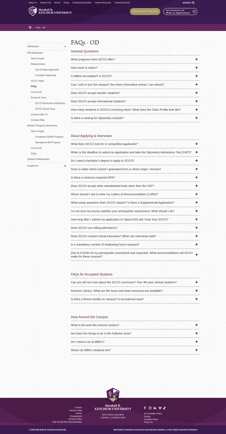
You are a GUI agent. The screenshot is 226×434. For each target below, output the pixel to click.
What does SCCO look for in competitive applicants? (104, 144)
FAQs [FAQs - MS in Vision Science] (34, 153)
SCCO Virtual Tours (45, 109)
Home (30, 27)
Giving (66, 2)
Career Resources (103, 2)
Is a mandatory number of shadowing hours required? (105, 244)
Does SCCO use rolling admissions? (94, 227)
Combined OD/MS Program (49, 137)
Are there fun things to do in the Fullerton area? (101, 333)
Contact (78, 407)
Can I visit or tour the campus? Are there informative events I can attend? (117, 84)
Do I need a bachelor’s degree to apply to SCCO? (102, 160)
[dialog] (217, 425)
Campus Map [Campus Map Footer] (75, 410)
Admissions (33, 46)
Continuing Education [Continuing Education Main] (82, 2)
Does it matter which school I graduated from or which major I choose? (116, 169)
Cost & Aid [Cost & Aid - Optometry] (36, 92)
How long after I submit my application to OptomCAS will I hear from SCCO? (120, 219)
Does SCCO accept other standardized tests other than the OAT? (112, 185)
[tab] (135, 59)
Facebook (145, 408)
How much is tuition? (84, 67)
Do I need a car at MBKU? (87, 341)
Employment (76, 416)
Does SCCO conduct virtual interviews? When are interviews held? (113, 236)
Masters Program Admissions (42, 125)
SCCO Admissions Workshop (50, 103)
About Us (33, 2)
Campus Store (151, 419)
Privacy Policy (75, 419)
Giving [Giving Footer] (147, 416)
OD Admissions (35, 53)
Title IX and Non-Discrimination (67, 422)
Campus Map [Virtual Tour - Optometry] (38, 120)
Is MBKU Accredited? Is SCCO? (91, 76)
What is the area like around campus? (95, 325)
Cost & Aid (36, 148)
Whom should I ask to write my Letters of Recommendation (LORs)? (114, 194)
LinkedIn (155, 408)
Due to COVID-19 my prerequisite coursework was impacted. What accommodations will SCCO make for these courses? (132, 254)
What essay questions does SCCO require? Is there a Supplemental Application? (122, 202)
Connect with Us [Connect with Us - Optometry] (39, 114)
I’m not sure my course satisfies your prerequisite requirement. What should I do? (123, 211)
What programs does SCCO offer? (93, 59)
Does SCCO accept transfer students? (95, 93)
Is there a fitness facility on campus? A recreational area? (107, 299)
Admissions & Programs (145, 11)
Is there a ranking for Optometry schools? (97, 118)
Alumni (57, 2)
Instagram (150, 408)
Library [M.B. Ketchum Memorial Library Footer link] (78, 413)
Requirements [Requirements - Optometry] (38, 64)
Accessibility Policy (153, 413)
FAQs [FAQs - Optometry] (34, 86)
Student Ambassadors (38, 159)
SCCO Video (37, 81)
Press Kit (148, 422)
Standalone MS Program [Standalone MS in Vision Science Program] (47, 142)
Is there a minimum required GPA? (93, 177)
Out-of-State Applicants (47, 69)
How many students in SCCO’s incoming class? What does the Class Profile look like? (126, 109)
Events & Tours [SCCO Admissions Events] (38, 97)
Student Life (45, 2)
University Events (122, 2)
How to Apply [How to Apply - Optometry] (37, 58)
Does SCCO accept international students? (98, 101)
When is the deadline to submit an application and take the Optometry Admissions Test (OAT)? (131, 152)
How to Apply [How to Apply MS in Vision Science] (37, 131)
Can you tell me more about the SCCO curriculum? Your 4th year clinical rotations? (124, 282)
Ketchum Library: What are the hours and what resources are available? (117, 290)
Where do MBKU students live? (91, 350)
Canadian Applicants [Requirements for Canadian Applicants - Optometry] (45, 75)
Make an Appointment (178, 12)
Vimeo (160, 408)
